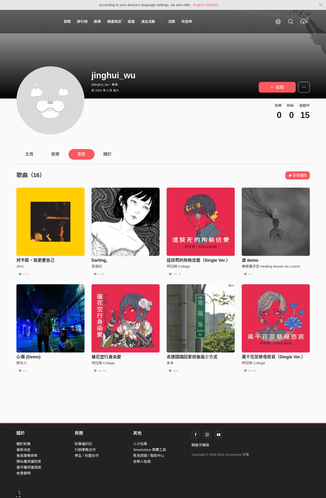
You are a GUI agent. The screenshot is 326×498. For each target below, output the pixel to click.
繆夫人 (21, 364)
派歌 (171, 22)
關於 (107, 154)
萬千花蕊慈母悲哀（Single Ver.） (273, 358)
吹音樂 (186, 22)
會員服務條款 (27, 456)
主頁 (29, 154)
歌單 (97, 22)
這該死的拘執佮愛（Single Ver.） (198, 260)
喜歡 (81, 154)
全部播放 (297, 175)
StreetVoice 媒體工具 (149, 450)
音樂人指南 (142, 461)
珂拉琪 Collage (178, 266)
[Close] (320, 5)
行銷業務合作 (85, 450)
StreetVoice (35, 21)
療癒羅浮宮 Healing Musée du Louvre (271, 266)
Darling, (99, 260)
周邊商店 (115, 21)
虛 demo (250, 260)
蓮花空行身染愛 (106, 358)
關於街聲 (23, 444)
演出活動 (148, 22)
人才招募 (140, 444)
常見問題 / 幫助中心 (148, 456)
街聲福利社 (83, 444)
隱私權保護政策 (28, 461)
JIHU (20, 266)
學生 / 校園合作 (87, 456)
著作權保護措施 (28, 467)
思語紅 (97, 266)
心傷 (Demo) (28, 358)
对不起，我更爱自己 (35, 260)
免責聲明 (23, 473)
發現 (67, 22)
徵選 (131, 22)
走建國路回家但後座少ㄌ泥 (192, 358)
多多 (170, 364)
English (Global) (205, 5)
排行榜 (82, 22)
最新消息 (23, 450)
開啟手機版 (200, 445)
